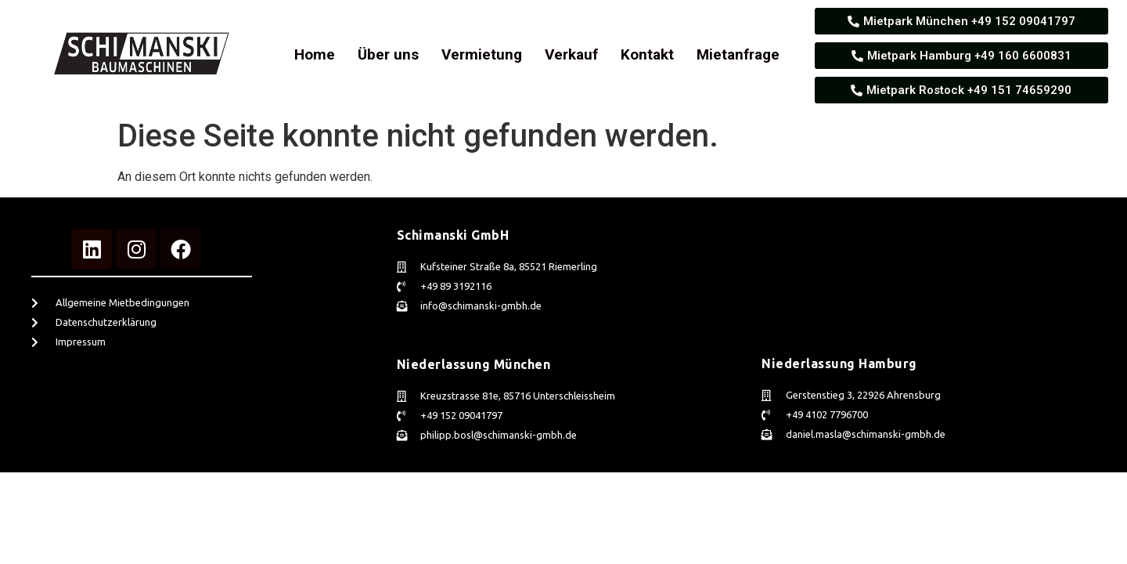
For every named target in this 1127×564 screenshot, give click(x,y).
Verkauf (571, 54)
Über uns (388, 54)
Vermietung (481, 54)
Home (314, 54)
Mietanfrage (738, 54)
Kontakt (647, 54)
